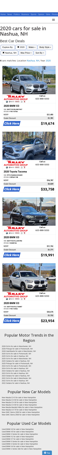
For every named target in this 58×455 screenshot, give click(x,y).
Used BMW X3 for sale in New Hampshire (18, 429)
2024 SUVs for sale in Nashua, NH (15, 368)
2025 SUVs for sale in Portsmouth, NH (16, 354)
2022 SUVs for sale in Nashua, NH (15, 381)
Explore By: (7, 47)
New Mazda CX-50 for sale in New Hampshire (19, 400)
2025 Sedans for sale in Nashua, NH (16, 361)
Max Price (26, 53)
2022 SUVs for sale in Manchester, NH (16, 378)
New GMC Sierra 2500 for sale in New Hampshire (21, 415)
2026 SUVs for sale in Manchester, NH (16, 346)
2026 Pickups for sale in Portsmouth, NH (17, 349)
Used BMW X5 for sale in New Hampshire (18, 432)
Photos (55, 14)
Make (32, 47)
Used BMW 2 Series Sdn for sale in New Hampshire (21, 449)
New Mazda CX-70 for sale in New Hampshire (19, 410)
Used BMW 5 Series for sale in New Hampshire (20, 441)
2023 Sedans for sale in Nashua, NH (16, 376)
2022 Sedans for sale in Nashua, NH (16, 383)
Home (3, 14)
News (9, 14)
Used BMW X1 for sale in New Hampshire (18, 437)
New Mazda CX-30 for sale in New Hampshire (19, 402)
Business (25, 14)
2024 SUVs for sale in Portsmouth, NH (16, 366)
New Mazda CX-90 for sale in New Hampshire (19, 405)
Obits (48, 14)
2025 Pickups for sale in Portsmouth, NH (17, 363)
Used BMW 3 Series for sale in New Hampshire (20, 434)
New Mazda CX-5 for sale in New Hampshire (19, 397)
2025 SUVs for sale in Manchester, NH (16, 359)
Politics (17, 14)
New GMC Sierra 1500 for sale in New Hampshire (21, 412)
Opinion (41, 14)
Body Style (45, 47)
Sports (34, 14)
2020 (21, 47)
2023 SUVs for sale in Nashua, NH (15, 373)
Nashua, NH (9, 53)
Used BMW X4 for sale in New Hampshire (18, 446)
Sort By (39, 53)
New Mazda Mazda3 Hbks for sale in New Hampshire (22, 407)
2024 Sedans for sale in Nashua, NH (16, 371)
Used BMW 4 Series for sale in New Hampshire (20, 444)
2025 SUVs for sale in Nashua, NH (15, 356)
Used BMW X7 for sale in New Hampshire (18, 439)
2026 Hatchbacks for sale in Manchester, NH (19, 351)
